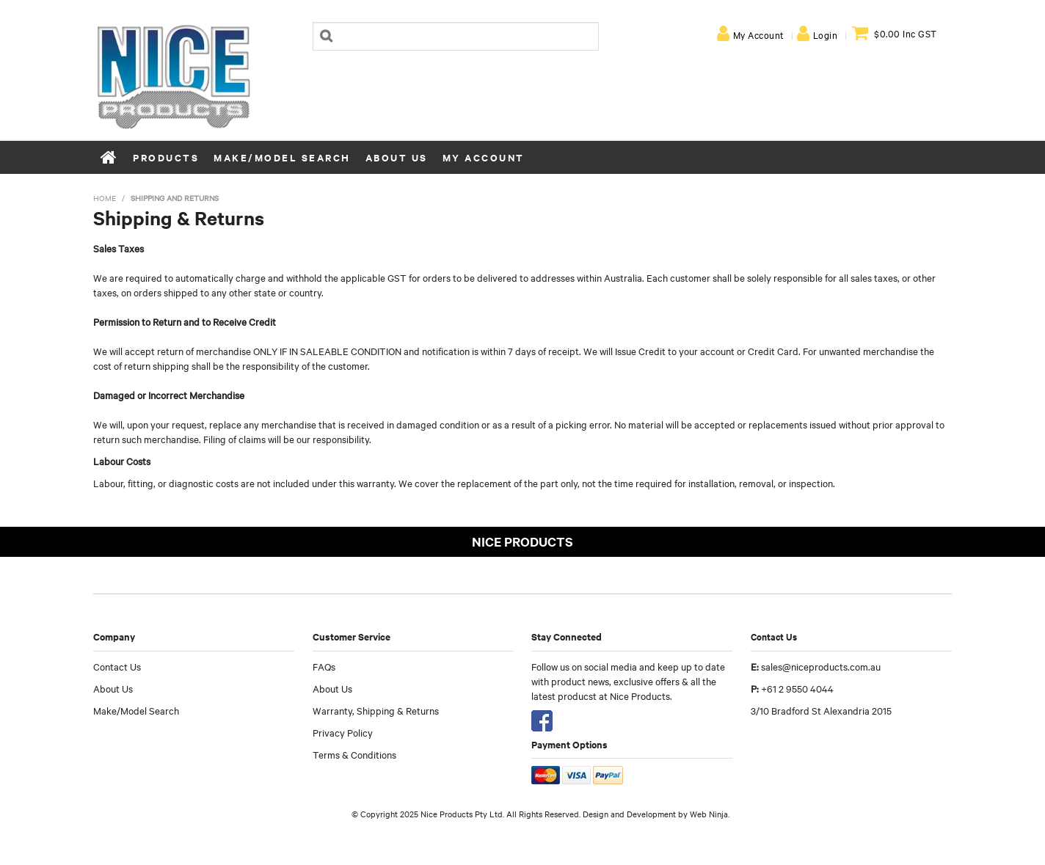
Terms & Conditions (354, 754)
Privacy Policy (343, 732)
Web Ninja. (709, 814)
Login (825, 34)
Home (109, 157)
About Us (396, 157)
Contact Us (117, 666)
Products (166, 157)
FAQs (324, 666)
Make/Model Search (282, 157)
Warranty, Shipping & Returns (376, 710)
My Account (758, 34)
